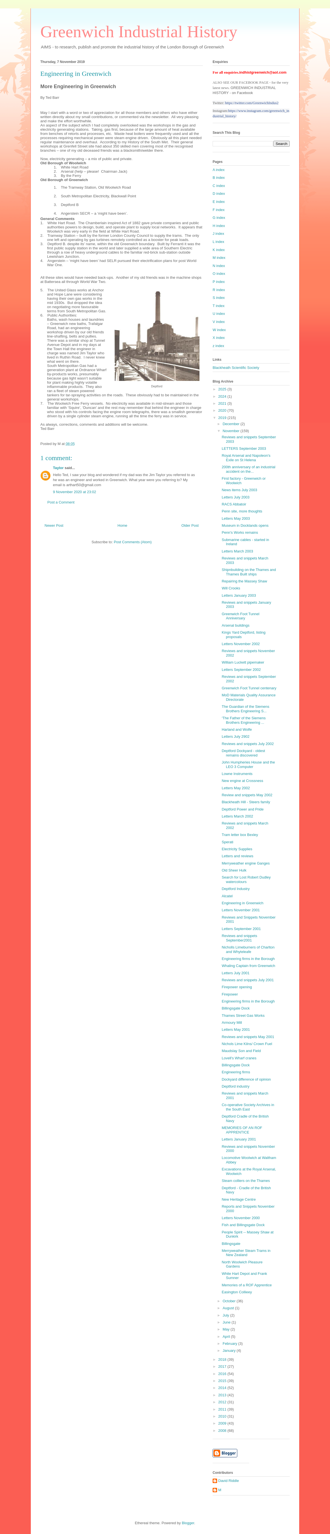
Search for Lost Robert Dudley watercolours (246, 879)
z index (218, 346)
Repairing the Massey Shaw (244, 581)
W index (219, 330)
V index (219, 322)
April (227, 1336)
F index (219, 210)
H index (219, 226)
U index (219, 314)
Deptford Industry (236, 889)
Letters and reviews (237, 856)
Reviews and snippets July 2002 (248, 744)
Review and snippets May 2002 (247, 795)
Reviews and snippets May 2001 (248, 1037)
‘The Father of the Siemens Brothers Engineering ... (244, 720)
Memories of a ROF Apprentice (246, 1285)
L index (218, 242)
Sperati (227, 842)
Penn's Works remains (240, 532)
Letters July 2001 (235, 973)
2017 (222, 1366)
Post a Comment (61, 502)
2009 (222, 1423)
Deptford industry (235, 1086)
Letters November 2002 (241, 644)
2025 (222, 389)
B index (219, 177)
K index (219, 250)
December (232, 424)
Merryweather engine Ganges (245, 863)
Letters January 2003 (239, 595)
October (230, 1301)
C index (219, 186)
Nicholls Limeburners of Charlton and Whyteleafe (248, 949)
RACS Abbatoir (234, 504)
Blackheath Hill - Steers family (246, 802)
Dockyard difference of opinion (246, 1079)
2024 (222, 396)
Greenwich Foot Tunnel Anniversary (240, 616)
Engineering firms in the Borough (248, 959)
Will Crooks (231, 588)
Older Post (190, 525)
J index (218, 233)
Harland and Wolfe (237, 729)
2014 (222, 1388)
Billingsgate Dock (236, 1008)
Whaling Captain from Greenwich (248, 966)
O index (219, 273)
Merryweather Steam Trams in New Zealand (246, 1253)
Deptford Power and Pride (243, 809)
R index (219, 290)
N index (219, 266)
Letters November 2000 (241, 1218)
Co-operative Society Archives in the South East (248, 1107)
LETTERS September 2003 (244, 448)
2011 (222, 1409)
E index (219, 202)
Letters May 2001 (236, 1029)
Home (122, 525)
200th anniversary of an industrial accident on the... (248, 469)
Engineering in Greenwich (242, 903)
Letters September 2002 (241, 670)
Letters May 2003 (236, 518)
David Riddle (228, 1481)
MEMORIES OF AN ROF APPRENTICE (242, 1130)
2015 (222, 1381)
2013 (222, 1395)
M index (219, 258)
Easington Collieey (237, 1292)
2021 (222, 403)
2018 (222, 1359)
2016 (222, 1374)
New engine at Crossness (242, 781)
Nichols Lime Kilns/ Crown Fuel (247, 1044)
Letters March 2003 (237, 551)
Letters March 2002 (237, 816)
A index (219, 170)
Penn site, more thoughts (242, 511)
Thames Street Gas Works (243, 1015)
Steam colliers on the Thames (246, 1181)
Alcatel (227, 896)
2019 (222, 418)
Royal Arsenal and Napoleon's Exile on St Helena (246, 457)
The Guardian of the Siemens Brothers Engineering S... (245, 708)
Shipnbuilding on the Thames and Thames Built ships (249, 572)
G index (219, 218)
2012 (222, 1402)
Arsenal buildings (235, 625)
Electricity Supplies (237, 849)
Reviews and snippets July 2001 (248, 980)
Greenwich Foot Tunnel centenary (249, 688)
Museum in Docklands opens (245, 525)
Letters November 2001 (241, 910)
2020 (222, 410)
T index (218, 306)
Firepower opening (237, 987)
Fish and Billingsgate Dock (243, 1225)
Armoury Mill (232, 1022)
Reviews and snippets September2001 (239, 938)
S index (219, 298)
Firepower (230, 994)
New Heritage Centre (238, 1199)
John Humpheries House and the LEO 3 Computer (248, 764)
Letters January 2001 (239, 1139)
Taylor (58, 468)
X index (219, 338)
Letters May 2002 (236, 788)
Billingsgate (231, 1244)
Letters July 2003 (235, 497)
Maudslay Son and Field (241, 1051)
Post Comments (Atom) (133, 542)
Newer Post (54, 525)
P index (219, 282)
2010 (222, 1416)
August (229, 1308)
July (226, 1315)
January (230, 1350)
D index (219, 193)
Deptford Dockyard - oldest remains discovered (243, 753)
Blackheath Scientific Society (236, 368)
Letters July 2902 (235, 736)
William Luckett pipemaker (243, 662)
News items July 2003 (239, 490)
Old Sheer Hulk (234, 870)
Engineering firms (236, 1072)
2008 (222, 1430)
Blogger (188, 1523)
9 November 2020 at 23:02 (74, 492)
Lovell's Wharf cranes (239, 1058)
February (230, 1343)
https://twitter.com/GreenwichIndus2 (251, 103)
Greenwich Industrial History (138, 31)
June (227, 1322)
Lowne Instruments (237, 774)
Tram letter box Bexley (240, 835)
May (227, 1329)
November (232, 431)
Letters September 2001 (241, 929)
